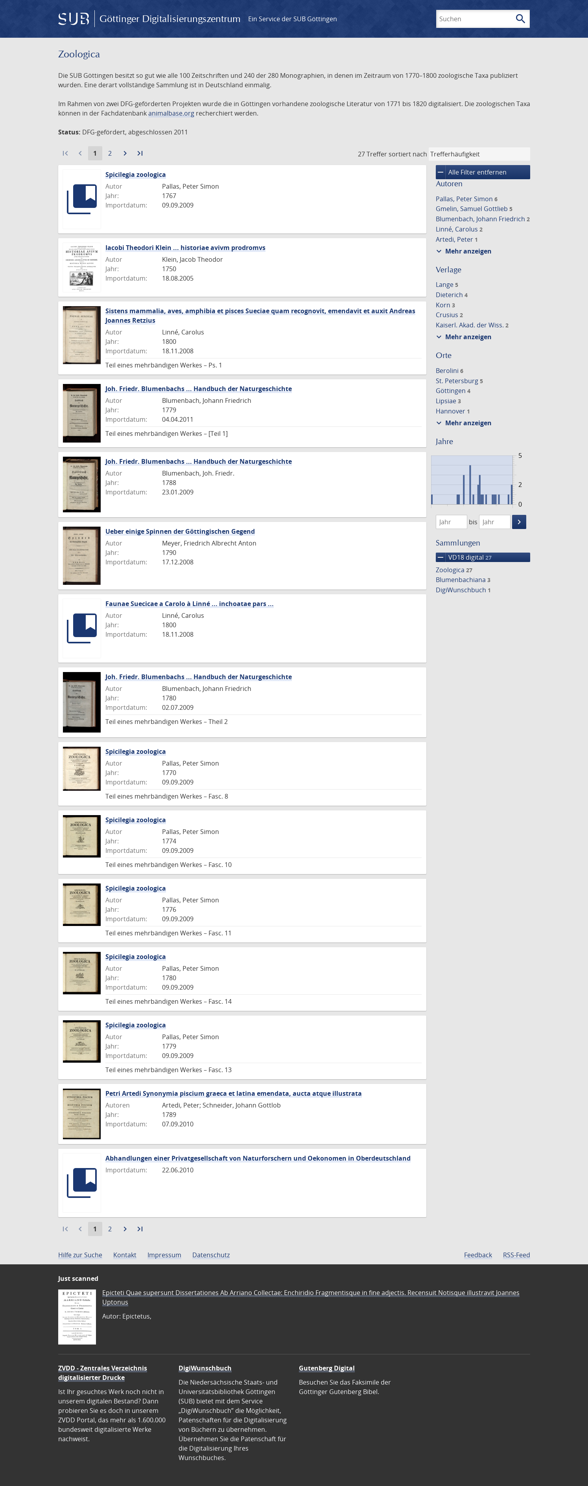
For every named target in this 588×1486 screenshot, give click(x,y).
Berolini (449, 370)
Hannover (453, 411)
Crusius (449, 314)
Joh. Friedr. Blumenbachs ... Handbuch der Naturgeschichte (198, 388)
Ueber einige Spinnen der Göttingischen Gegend (180, 531)
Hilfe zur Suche (80, 1255)
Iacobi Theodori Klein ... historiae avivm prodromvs (185, 247)
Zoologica (454, 570)
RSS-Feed (516, 1255)
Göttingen (453, 390)
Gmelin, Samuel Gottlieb (474, 208)
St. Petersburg (459, 381)
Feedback (478, 1255)
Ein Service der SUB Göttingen (292, 19)
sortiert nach (408, 154)
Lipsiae (448, 401)
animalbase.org (171, 113)
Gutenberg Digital (327, 1368)
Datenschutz (211, 1255)
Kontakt (124, 1255)
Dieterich (452, 294)
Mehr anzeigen (463, 251)
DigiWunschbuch (463, 590)
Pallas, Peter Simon (467, 199)
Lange (447, 284)
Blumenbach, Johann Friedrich (483, 219)
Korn (445, 305)
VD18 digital (464, 557)
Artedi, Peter (457, 239)
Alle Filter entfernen (471, 172)
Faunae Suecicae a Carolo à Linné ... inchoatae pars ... (189, 603)
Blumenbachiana (463, 579)
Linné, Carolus (459, 229)
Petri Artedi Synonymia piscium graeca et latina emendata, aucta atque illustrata (233, 1093)
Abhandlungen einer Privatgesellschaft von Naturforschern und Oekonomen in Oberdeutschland (258, 1158)
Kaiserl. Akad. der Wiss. (472, 325)
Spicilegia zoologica (135, 174)
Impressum (164, 1255)
